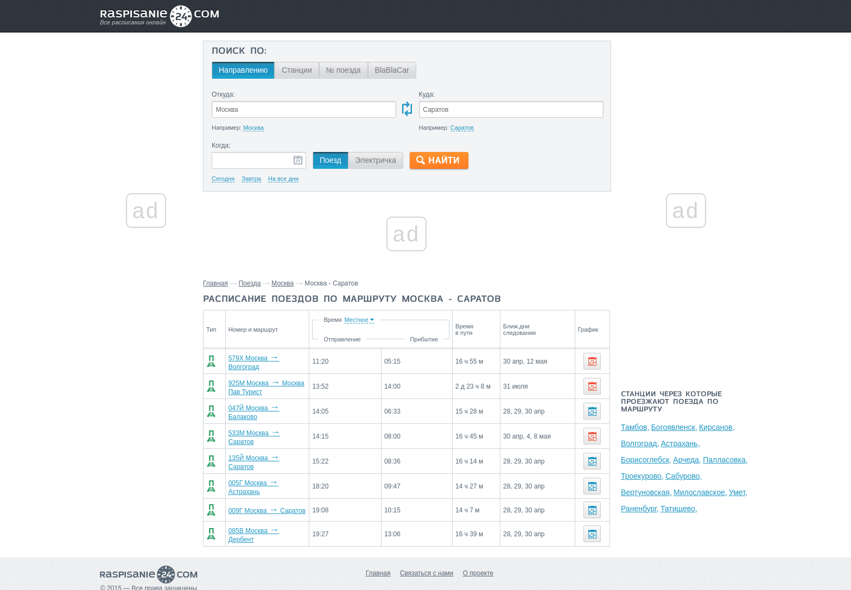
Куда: (427, 94)
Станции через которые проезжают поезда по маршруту (671, 402)
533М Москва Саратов (262, 429)
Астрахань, (680, 443)
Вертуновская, (646, 492)
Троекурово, (642, 476)
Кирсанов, (716, 427)
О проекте (478, 558)
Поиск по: (239, 51)
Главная (215, 283)
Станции (297, 70)
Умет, (738, 492)
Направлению (243, 70)
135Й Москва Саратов (262, 452)
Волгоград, (640, 443)
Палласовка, (725, 459)
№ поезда (343, 70)
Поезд (330, 160)
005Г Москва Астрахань (265, 475)
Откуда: (223, 94)
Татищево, (679, 508)
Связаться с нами (426, 558)
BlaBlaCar (392, 70)
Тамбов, (635, 427)
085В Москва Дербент (262, 520)
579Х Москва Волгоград (265, 361)
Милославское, (700, 492)
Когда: (221, 145)
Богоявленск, (674, 427)
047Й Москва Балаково (264, 406)
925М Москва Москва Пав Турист (279, 384)
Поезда (250, 283)
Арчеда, (687, 459)
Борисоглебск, (646, 459)
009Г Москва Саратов (261, 498)
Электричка (375, 160)
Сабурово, (683, 476)
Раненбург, (640, 508)
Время (384, 319)
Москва (282, 283)
